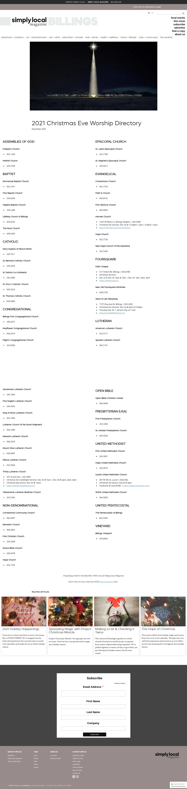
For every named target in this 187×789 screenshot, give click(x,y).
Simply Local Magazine (98, 2)
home (36, 764)
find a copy (178, 31)
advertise (179, 27)
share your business (15, 758)
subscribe (179, 24)
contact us (76, 773)
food (35, 761)
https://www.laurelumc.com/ (136, 485)
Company (93, 723)
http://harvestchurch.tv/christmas (114, 227)
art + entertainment (36, 37)
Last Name (93, 712)
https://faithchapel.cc (109, 280)
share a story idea (14, 761)
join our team (77, 770)
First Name (93, 701)
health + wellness (109, 37)
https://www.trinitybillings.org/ (21, 485)
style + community (148, 37)
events (36, 767)
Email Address (93, 687)
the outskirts (166, 37)
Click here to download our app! (157, 7)
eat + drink (54, 37)
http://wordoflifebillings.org (112, 313)
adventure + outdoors (12, 37)
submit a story (78, 758)
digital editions (106, 581)
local (35, 755)
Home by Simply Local (75, 2)
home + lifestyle (128, 37)
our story (53, 755)
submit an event (78, 755)
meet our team (55, 758)
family (36, 758)
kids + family (92, 37)
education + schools (72, 37)
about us (180, 34)
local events (178, 17)
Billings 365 (116, 2)
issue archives (78, 767)
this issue (179, 21)
